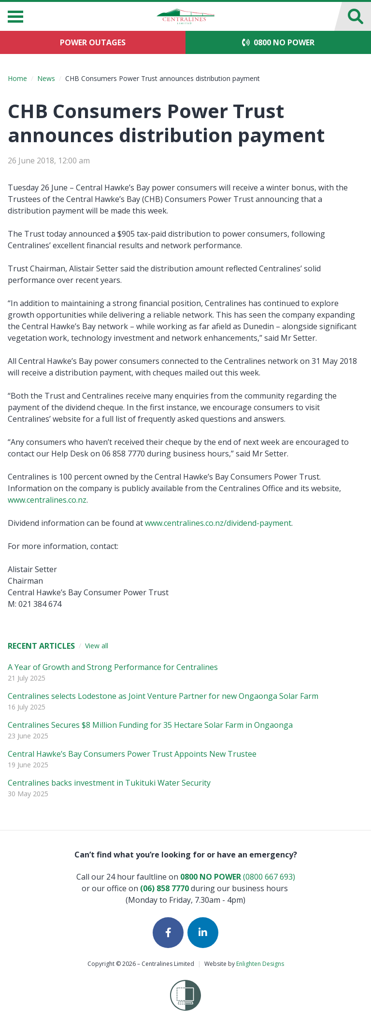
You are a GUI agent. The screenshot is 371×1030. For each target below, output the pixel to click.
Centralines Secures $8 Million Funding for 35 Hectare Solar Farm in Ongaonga (150, 725)
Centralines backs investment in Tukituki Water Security (109, 782)
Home (17, 78)
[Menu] (15, 17)
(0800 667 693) (237, 876)
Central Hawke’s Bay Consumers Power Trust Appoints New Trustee (132, 754)
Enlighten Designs (260, 964)
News (46, 78)
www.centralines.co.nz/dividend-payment (218, 523)
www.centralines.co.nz (47, 500)
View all (96, 645)
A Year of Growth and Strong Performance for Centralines (113, 667)
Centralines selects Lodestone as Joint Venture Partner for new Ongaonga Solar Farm (163, 696)
